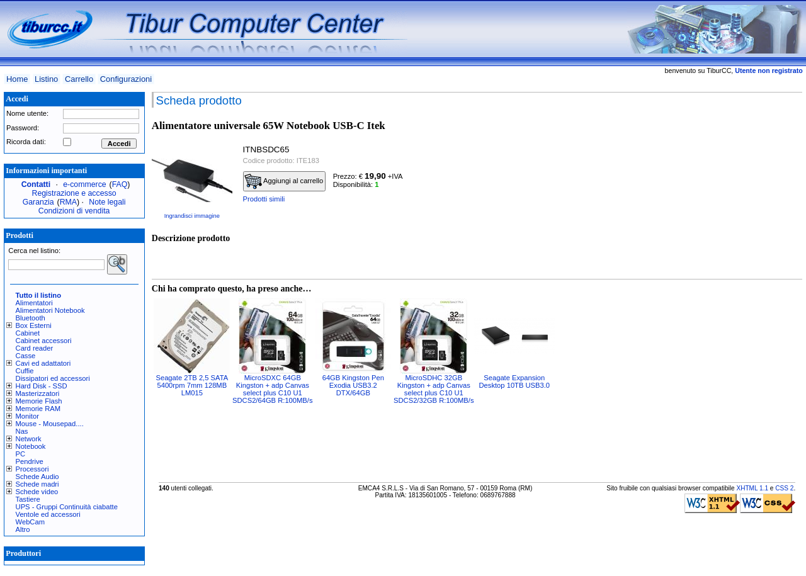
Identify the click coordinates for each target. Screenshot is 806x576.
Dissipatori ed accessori (53, 378)
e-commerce (84, 184)
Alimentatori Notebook (50, 310)
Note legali (107, 202)
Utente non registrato (768, 70)
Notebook (31, 446)
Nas (22, 431)
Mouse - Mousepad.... (50, 423)
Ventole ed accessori (48, 514)
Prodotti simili (264, 199)
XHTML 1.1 (752, 488)
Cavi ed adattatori (43, 363)
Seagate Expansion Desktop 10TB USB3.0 (514, 381)
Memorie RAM (38, 408)
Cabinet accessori (44, 340)
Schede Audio (37, 476)
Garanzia (38, 202)
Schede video (37, 491)
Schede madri (37, 484)
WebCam (30, 522)
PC (21, 454)
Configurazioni (126, 79)
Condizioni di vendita (74, 210)
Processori (32, 469)
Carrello (79, 79)
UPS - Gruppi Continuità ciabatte (67, 507)
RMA (68, 202)
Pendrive (29, 461)
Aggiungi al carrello (284, 181)
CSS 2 (784, 488)
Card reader (35, 348)
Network (29, 439)
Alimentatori (34, 303)
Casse (26, 355)
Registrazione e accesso (74, 193)
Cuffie (25, 371)
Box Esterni (34, 325)
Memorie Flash (39, 401)
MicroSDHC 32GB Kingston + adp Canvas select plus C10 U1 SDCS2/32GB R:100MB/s (434, 389)
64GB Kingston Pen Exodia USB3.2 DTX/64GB (353, 385)
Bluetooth (30, 318)
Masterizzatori (38, 393)
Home (17, 79)
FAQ (120, 184)
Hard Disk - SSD (41, 386)
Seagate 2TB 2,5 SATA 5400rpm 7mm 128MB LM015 (192, 385)
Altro (23, 529)
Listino (46, 79)
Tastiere (28, 499)
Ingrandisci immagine (192, 216)
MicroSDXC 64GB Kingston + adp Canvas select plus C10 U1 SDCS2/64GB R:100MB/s (272, 389)
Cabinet (28, 333)
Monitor (27, 416)
